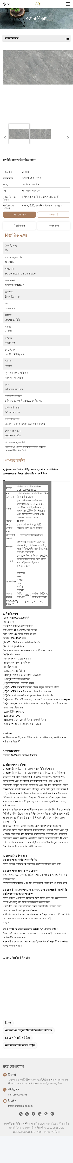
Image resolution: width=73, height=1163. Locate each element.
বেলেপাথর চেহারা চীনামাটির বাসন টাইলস (28, 1033)
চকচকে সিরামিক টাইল (17, 1041)
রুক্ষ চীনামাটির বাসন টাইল (20, 1048)
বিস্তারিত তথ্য (19, 226)
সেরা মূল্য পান (19, 214)
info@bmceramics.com (20, 1109)
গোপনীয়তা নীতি (12, 1127)
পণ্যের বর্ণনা (54, 226)
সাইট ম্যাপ (28, 1127)
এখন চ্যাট (53, 214)
